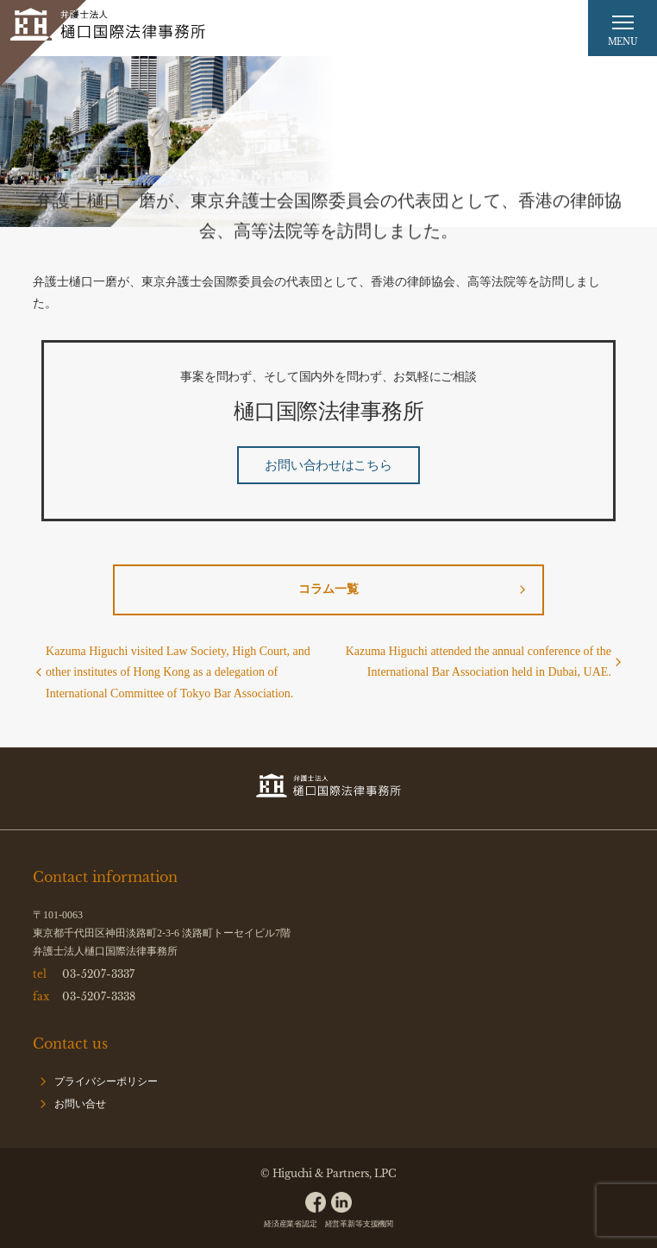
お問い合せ (80, 1104)
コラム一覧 (328, 589)
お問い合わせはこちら (328, 465)
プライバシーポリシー (106, 1081)
